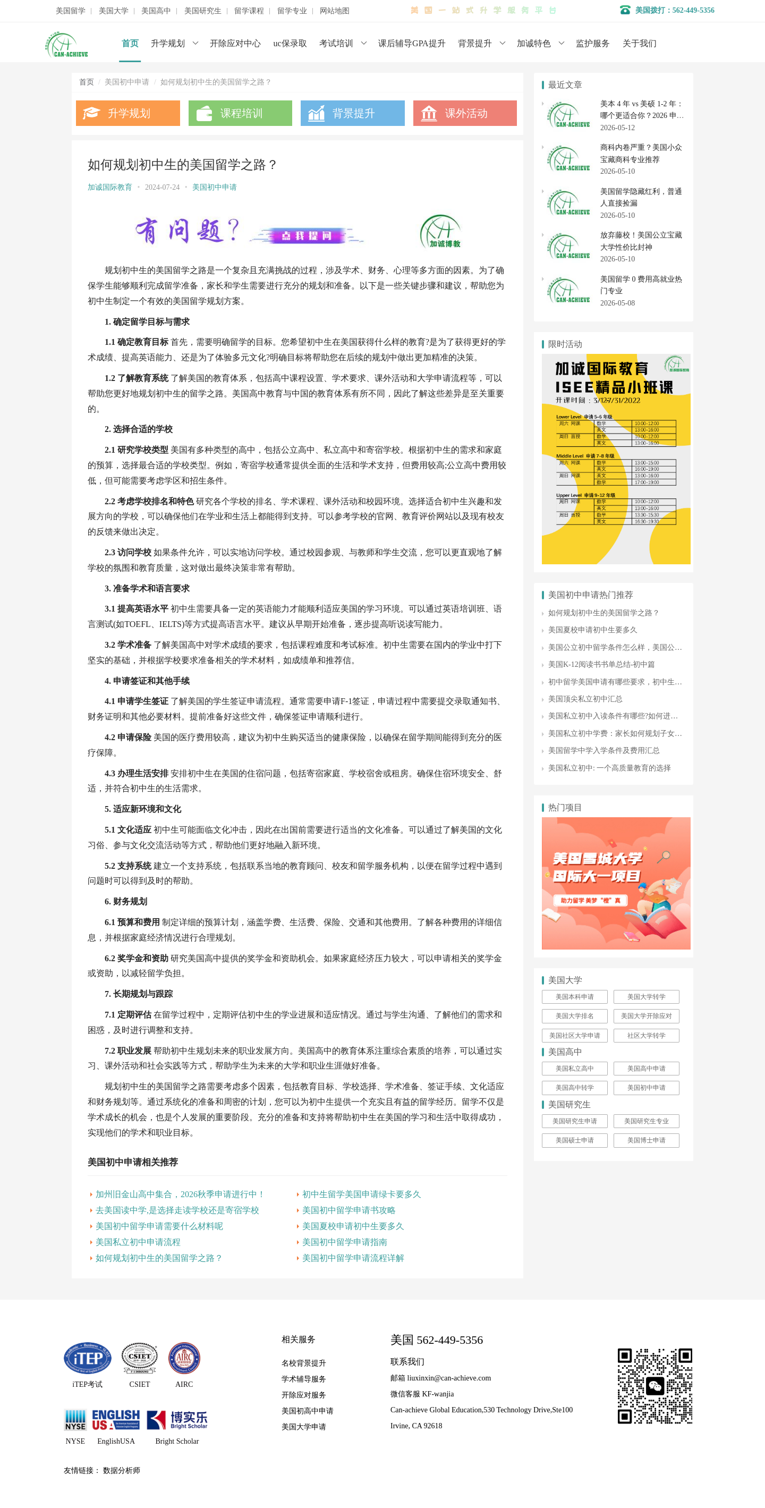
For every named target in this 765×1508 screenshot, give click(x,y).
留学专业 (292, 11)
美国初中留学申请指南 (344, 1242)
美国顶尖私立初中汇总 (585, 699)
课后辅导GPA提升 (412, 43)
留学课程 (249, 11)
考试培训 (336, 43)
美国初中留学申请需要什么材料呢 (159, 1226)
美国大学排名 (575, 1016)
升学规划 (168, 43)
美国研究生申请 (574, 1121)
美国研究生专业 (646, 1121)
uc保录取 (290, 43)
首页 (130, 43)
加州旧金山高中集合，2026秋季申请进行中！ (181, 1194)
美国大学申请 (304, 1427)
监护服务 (593, 43)
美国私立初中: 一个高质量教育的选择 (609, 768)
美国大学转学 (646, 997)
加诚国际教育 (110, 187)
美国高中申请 (646, 1068)
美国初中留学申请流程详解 (353, 1258)
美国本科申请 (575, 997)
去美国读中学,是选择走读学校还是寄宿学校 (177, 1210)
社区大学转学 (646, 1035)
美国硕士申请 (575, 1140)
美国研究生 (203, 11)
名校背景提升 (304, 1363)
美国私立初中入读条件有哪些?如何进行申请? (622, 716)
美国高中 (156, 11)
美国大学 (114, 11)
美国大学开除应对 (646, 1016)
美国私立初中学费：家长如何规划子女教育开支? (628, 734)
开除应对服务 (304, 1395)
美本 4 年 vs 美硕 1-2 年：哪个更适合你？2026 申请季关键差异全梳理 (642, 116)
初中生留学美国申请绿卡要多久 (361, 1194)
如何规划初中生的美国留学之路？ (159, 1258)
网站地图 (335, 11)
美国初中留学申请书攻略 (349, 1210)
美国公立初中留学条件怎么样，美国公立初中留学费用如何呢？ (652, 647)
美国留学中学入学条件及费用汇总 (604, 751)
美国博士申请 (646, 1140)
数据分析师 (121, 1471)
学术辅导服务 (304, 1379)
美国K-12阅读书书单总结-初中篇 (601, 664)
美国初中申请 (214, 187)
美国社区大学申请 (574, 1035)
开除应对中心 (235, 43)
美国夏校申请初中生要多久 (353, 1226)
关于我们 (640, 43)
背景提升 (475, 43)
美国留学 (71, 11)
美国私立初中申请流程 (138, 1242)
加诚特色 (534, 43)
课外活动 (466, 113)
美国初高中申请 (308, 1411)
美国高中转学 (575, 1087)
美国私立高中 (575, 1068)
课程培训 (241, 113)
